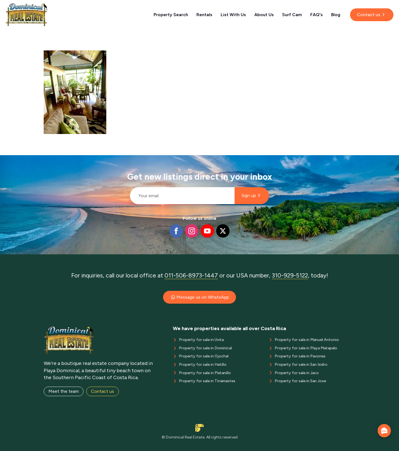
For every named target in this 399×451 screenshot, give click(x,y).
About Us (264, 14)
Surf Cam (292, 14)
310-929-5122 (290, 275)
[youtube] (207, 231)
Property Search (171, 14)
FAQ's (316, 14)
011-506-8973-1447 (191, 275)
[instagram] (191, 231)
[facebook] (176, 231)
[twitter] (223, 231)
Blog (335, 14)
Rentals (204, 14)
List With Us (233, 14)
